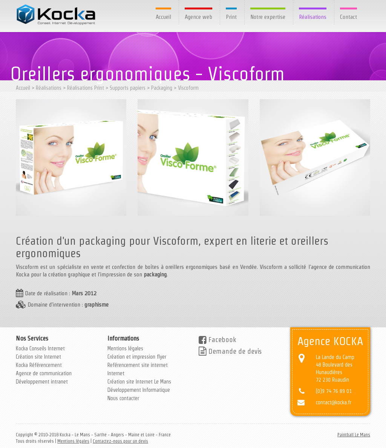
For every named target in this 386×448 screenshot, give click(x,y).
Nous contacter (123, 398)
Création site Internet (38, 357)
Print (231, 17)
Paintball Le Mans (353, 434)
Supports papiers (128, 88)
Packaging (161, 88)
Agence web (198, 17)
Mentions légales (125, 348)
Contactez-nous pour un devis (120, 441)
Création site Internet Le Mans (139, 382)
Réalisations (312, 17)
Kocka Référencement (39, 365)
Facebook (217, 339)
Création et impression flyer (136, 357)
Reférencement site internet (137, 365)
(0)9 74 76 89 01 (334, 391)
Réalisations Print (85, 88)
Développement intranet (42, 382)
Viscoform (188, 88)
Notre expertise (267, 17)
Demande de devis (230, 351)
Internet (115, 373)
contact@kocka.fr (333, 402)
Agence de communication (44, 373)
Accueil (163, 17)
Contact (348, 17)
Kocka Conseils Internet (40, 348)
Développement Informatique (138, 390)
